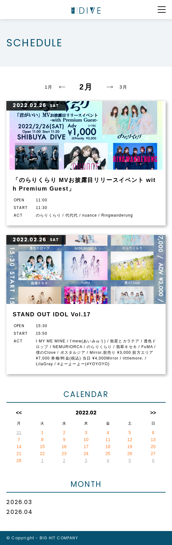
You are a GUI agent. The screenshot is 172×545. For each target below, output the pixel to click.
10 (86, 439)
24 (86, 453)
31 (19, 432)
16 (64, 446)
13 (153, 439)
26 (129, 453)
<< (19, 412)
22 (42, 453)
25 (107, 453)
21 (19, 453)
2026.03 (19, 502)
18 (107, 446)
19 (129, 446)
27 (153, 453)
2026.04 (19, 512)
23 (64, 453)
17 (86, 446)
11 (107, 439)
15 (42, 446)
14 (19, 446)
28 (19, 460)
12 (129, 439)
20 (153, 446)
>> (153, 412)
